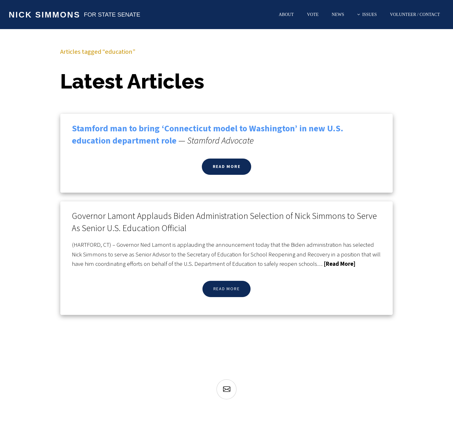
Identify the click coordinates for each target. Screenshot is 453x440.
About (286, 14)
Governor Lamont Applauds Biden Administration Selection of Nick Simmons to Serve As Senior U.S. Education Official (224, 222)
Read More (227, 167)
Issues (369, 14)
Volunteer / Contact (415, 14)
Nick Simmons (44, 14)
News (338, 14)
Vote (312, 14)
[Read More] (340, 264)
